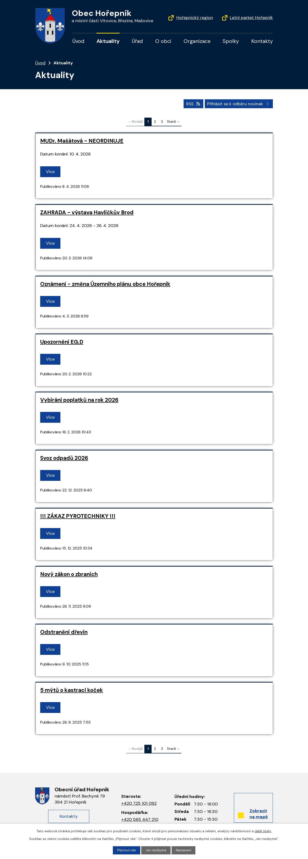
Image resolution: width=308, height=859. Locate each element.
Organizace (197, 41)
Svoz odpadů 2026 (64, 457)
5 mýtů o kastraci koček (71, 689)
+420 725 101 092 (139, 803)
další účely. (263, 831)
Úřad (137, 41)
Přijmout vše (126, 850)
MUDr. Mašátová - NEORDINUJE (81, 140)
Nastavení (184, 850)
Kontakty (262, 41)
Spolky (231, 41)
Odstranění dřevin (64, 631)
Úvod (78, 41)
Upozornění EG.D (61, 341)
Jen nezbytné (156, 850)
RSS (191, 103)
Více (51, 171)
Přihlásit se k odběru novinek (238, 103)
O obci (163, 41)
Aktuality (108, 41)
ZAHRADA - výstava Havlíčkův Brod (87, 211)
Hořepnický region (194, 17)
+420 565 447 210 (139, 819)
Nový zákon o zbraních (69, 573)
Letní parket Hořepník (251, 17)
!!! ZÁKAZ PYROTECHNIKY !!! (78, 515)
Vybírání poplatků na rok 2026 (79, 399)
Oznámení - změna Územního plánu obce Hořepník (105, 283)
